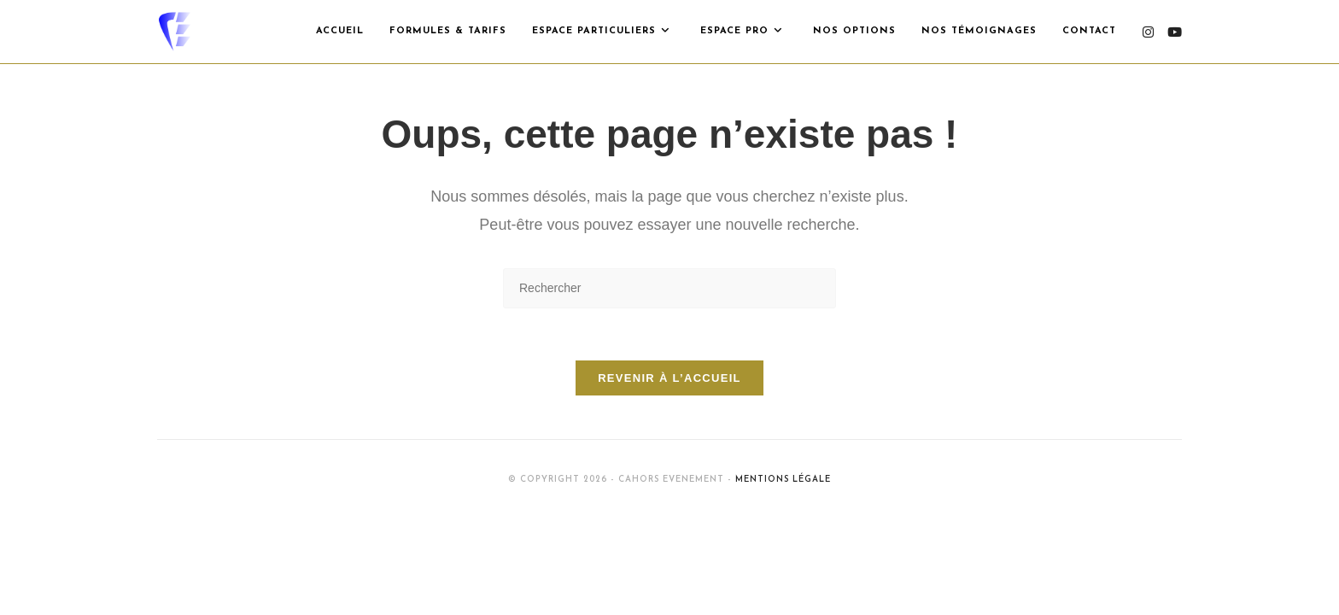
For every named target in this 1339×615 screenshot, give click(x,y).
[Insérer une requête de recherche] (669, 288)
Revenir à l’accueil (669, 378)
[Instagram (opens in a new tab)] (1148, 32)
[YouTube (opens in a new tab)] (1175, 32)
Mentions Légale (783, 479)
